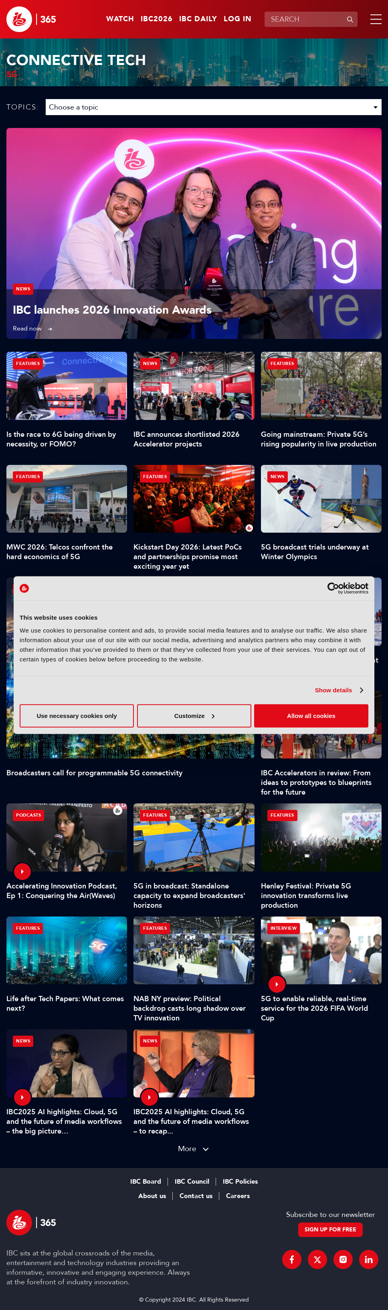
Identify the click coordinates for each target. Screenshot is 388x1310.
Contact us (196, 1196)
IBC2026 (157, 19)
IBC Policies (240, 1181)
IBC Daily (198, 19)
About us (152, 1196)
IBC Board (145, 1181)
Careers (238, 1196)
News (23, 289)
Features (28, 364)
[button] (374, 19)
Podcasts (28, 815)
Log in (238, 19)
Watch (120, 19)
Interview (284, 928)
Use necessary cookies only (76, 715)
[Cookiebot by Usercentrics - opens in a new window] (333, 588)
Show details (333, 690)
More (187, 1149)
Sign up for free (330, 1229)
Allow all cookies (311, 715)
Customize (194, 715)
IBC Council (192, 1181)
